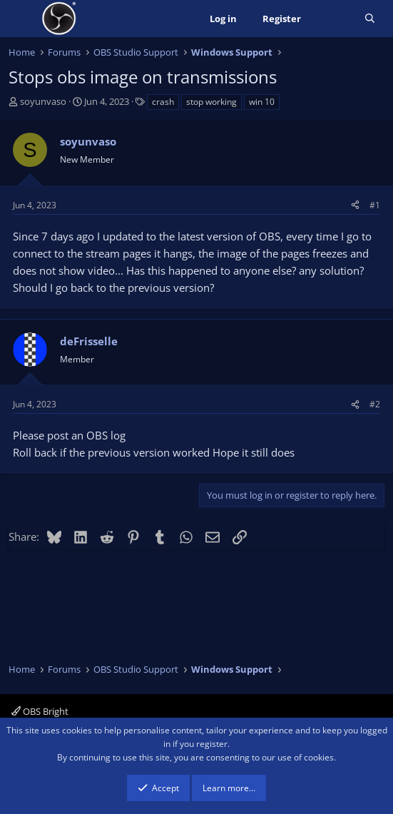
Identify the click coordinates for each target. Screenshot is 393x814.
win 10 (262, 102)
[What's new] (333, 18)
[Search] (370, 18)
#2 (374, 404)
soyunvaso (43, 101)
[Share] (355, 205)
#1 (374, 205)
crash (163, 102)
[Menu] (21, 18)
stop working (211, 102)
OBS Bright (39, 711)
